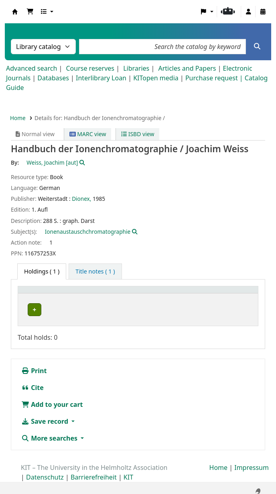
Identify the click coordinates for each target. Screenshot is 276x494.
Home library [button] (40, 294)
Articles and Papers (187, 68)
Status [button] (206, 294)
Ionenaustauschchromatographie (87, 231)
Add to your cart (52, 398)
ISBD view (137, 134)
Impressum (251, 461)
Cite (32, 381)
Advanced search (31, 68)
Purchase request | (215, 77)
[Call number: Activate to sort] (151, 294)
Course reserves (90, 68)
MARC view (87, 134)
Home (18, 118)
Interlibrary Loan (101, 77)
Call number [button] (129, 294)
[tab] (95, 271)
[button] (30, 11)
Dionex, (81, 198)
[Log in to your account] (248, 11)
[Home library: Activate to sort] (63, 294)
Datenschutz (45, 471)
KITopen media (156, 77)
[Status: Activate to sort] (226, 294)
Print (34, 364)
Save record (45, 415)
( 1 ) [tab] (41, 271)
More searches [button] (50, 432)
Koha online (15, 11)
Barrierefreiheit (94, 471)
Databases (53, 77)
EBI (29, 310)
